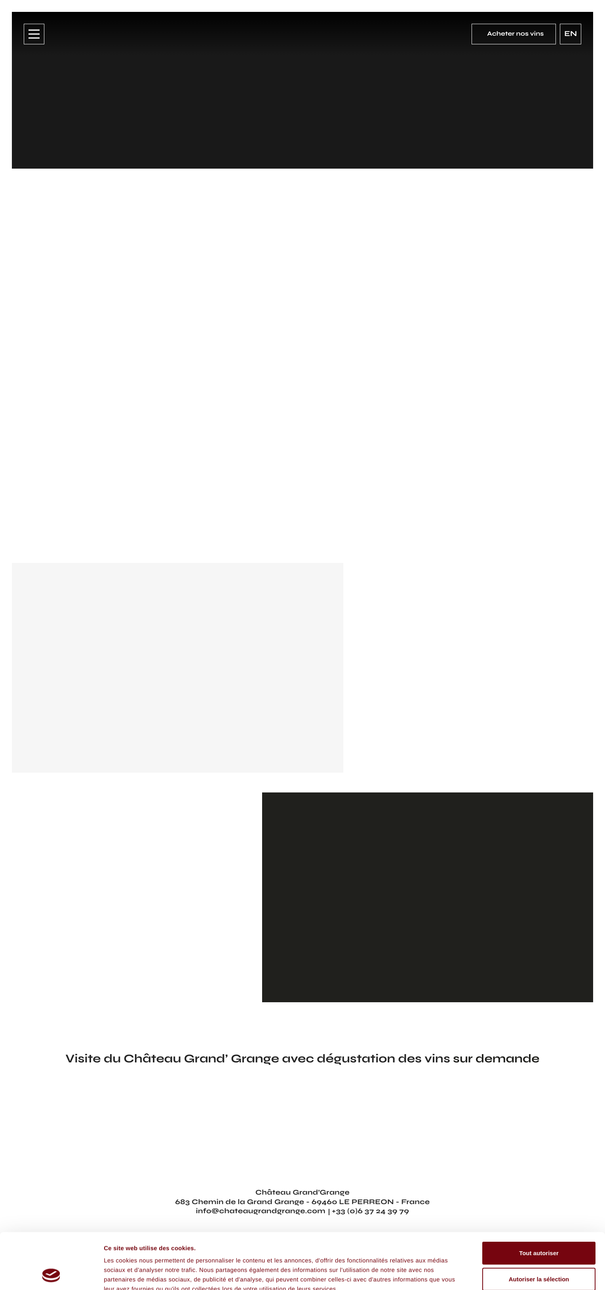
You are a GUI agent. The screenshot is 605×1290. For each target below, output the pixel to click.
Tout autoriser (539, 1200)
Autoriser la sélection (539, 1226)
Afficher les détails (130, 1274)
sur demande (496, 1059)
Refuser (539, 1252)
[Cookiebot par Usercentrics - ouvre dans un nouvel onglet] (51, 1275)
